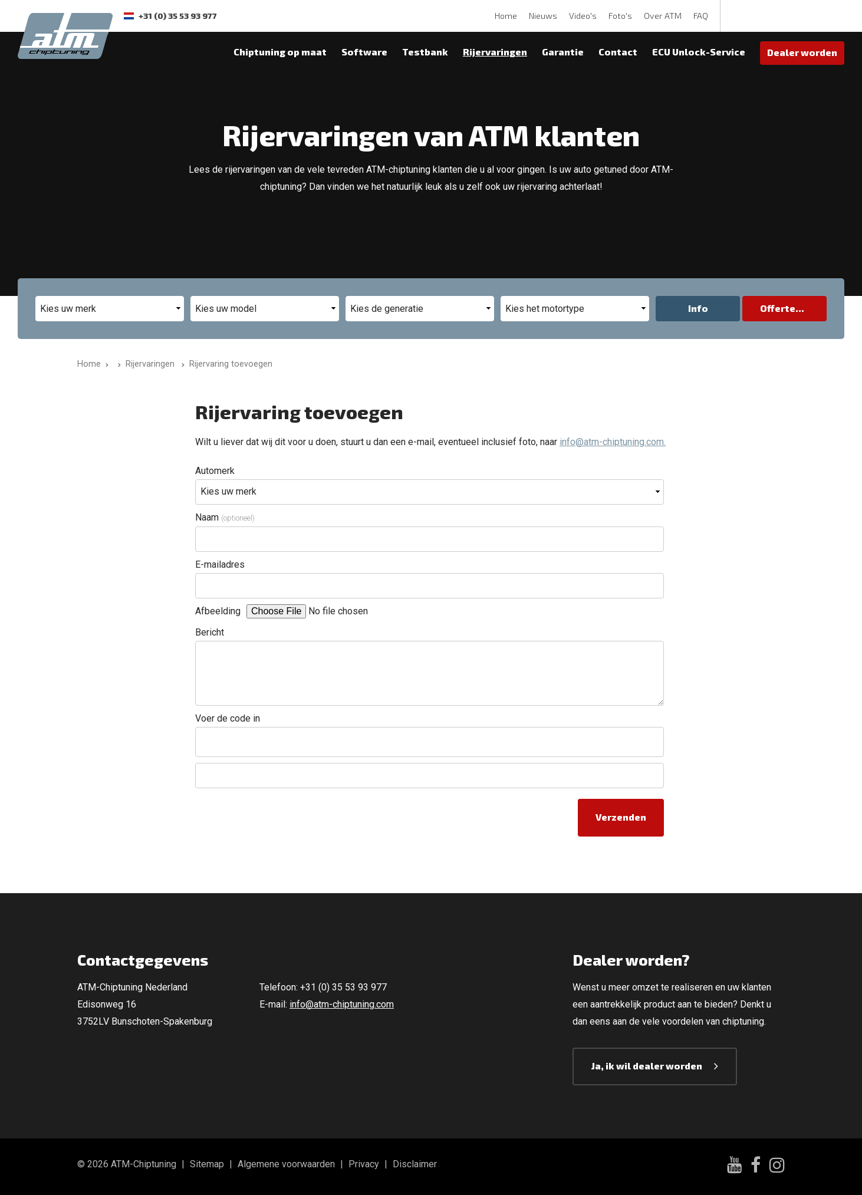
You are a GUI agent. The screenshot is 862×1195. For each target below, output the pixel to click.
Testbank (425, 51)
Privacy (363, 1164)
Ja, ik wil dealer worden (646, 1065)
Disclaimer (415, 1164)
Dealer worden (802, 52)
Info (698, 308)
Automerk (215, 470)
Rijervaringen (495, 51)
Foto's (620, 16)
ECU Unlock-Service (698, 51)
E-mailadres (220, 564)
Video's (583, 16)
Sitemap (207, 1164)
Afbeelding (218, 611)
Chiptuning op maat (280, 51)
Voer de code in (227, 718)
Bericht (209, 632)
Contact (617, 51)
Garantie (563, 51)
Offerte (777, 308)
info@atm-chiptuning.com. (613, 441)
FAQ (700, 16)
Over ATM (663, 16)
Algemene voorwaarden (286, 1164)
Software (364, 51)
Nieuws (543, 16)
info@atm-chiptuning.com (341, 1004)
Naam (225, 517)
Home (506, 16)
